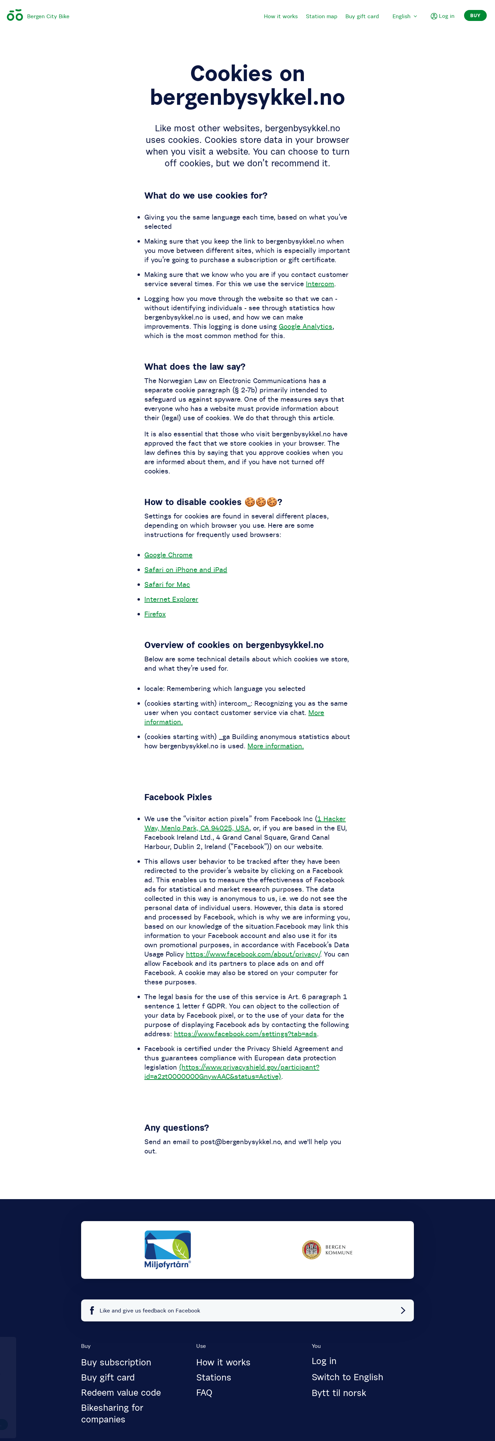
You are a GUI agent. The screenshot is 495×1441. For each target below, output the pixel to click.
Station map (321, 16)
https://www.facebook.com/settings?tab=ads (245, 1033)
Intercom (320, 283)
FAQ (204, 1392)
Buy (475, 15)
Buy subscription (116, 1362)
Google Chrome (168, 554)
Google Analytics (305, 326)
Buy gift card (362, 16)
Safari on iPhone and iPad (185, 569)
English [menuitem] (404, 16)
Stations (213, 1377)
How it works (281, 16)
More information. (276, 745)
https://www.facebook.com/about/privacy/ (253, 954)
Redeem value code (121, 1392)
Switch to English (347, 1377)
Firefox (155, 614)
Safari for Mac (167, 584)
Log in (324, 1360)
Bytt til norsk (339, 1392)
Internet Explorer (171, 599)
